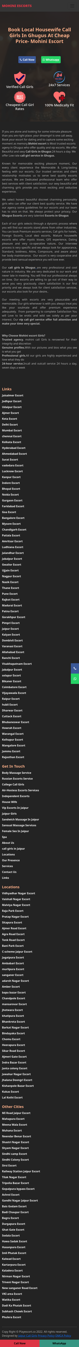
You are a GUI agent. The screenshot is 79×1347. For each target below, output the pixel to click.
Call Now (27, 60)
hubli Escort (10, 704)
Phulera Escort (11, 1317)
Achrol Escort (11, 1194)
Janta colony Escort (14, 1068)
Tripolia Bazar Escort (15, 1183)
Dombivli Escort (12, 640)
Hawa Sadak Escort (14, 1241)
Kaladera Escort (12, 1270)
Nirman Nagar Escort (16, 1276)
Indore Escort (11, 483)
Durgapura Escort (13, 1224)
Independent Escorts (16, 796)
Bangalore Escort (13, 518)
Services (7, 866)
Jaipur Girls (9, 813)
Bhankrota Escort (13, 1021)
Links (5, 878)
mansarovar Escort (14, 1004)
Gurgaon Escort (12, 500)
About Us (8, 843)
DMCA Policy (63, 1335)
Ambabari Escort (13, 963)
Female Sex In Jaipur (15, 831)
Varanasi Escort (12, 646)
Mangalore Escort (13, 745)
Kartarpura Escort (14, 1264)
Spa (4, 837)
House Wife (9, 802)
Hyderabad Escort (14, 448)
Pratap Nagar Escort (15, 916)
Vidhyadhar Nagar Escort (18, 893)
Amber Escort (11, 986)
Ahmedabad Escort (14, 454)
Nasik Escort (10, 582)
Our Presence (11, 860)
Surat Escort (10, 459)
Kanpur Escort (11, 477)
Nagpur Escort (11, 576)
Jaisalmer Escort (12, 395)
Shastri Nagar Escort (15, 1142)
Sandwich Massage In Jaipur (20, 819)
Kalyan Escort (11, 634)
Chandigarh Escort (14, 529)
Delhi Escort (10, 424)
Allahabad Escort (13, 652)
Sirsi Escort (9, 1165)
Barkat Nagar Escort (15, 1027)
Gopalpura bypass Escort (18, 1189)
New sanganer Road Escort (20, 1288)
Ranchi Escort (11, 658)
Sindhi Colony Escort (15, 1159)
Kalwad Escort (11, 1259)
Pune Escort (10, 594)
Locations (8, 854)
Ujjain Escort (10, 570)
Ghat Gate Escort (13, 1229)
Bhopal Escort (11, 489)
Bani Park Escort (13, 946)
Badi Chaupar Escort (15, 1212)
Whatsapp (51, 60)
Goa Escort (9, 512)
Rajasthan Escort (13, 757)
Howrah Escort (11, 728)
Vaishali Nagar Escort (16, 899)
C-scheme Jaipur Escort (17, 951)
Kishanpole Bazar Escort (18, 1086)
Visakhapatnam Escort (17, 664)
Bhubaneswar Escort (15, 722)
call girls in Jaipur (13, 848)
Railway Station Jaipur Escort (21, 1171)
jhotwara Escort (12, 1010)
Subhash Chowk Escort (17, 1311)
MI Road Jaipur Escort (16, 1113)
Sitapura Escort (12, 922)
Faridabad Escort (13, 506)
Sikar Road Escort (13, 1051)
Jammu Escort (11, 751)
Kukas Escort (10, 1091)
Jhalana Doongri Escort (17, 1080)
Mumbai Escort (12, 430)
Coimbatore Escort (14, 687)
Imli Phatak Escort (14, 1253)
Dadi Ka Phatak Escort (16, 1305)
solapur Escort (11, 675)
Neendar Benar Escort (16, 1136)
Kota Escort (9, 419)
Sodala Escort (11, 1235)
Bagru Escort (10, 1218)
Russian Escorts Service (17, 778)
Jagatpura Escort (13, 957)
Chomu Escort (11, 1039)
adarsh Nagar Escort (15, 981)
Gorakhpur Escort (13, 617)
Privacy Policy (46, 1335)
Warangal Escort (13, 734)
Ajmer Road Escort (14, 928)
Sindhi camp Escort (14, 1154)
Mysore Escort (11, 524)
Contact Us (9, 872)
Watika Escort (11, 1299)
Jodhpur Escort (12, 401)
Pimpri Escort (11, 623)
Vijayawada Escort (14, 693)
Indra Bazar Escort (14, 1062)
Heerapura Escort (13, 1045)
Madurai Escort (12, 605)
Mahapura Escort (13, 1119)
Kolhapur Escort (12, 739)
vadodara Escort (12, 465)
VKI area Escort (12, 1294)
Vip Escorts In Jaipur (15, 808)
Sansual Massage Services (19, 825)
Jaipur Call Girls (27, 1335)
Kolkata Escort (11, 442)
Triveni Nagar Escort (15, 1282)
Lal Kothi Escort (12, 1097)
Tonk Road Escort (13, 940)
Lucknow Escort (12, 471)
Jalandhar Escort (13, 553)
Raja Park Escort (13, 911)
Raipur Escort (11, 699)
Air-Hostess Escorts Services (20, 790)
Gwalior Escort (11, 564)
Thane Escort (10, 588)
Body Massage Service (16, 773)
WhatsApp (59, 1343)
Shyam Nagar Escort (15, 1148)
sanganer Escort (12, 975)
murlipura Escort (13, 969)
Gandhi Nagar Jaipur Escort (20, 1200)
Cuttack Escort (11, 716)
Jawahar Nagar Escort (16, 1074)
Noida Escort (10, 494)
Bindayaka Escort (13, 1033)
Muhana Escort (12, 1130)
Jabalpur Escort (12, 559)
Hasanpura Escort (13, 1247)
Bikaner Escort (11, 681)
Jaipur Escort (10, 629)
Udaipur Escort (12, 407)
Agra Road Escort (13, 934)
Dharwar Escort (12, 710)
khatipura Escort (13, 1016)
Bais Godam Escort (14, 1206)
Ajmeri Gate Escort (14, 1056)
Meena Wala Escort (14, 1124)
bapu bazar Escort (14, 992)
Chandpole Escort (13, 998)
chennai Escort (12, 436)
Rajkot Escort (11, 599)
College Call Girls (13, 784)
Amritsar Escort (12, 541)
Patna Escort (10, 611)
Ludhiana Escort (12, 547)
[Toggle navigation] (72, 6)
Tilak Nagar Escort (14, 1177)
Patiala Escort (11, 535)
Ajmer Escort (10, 413)
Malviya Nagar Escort (16, 905)
